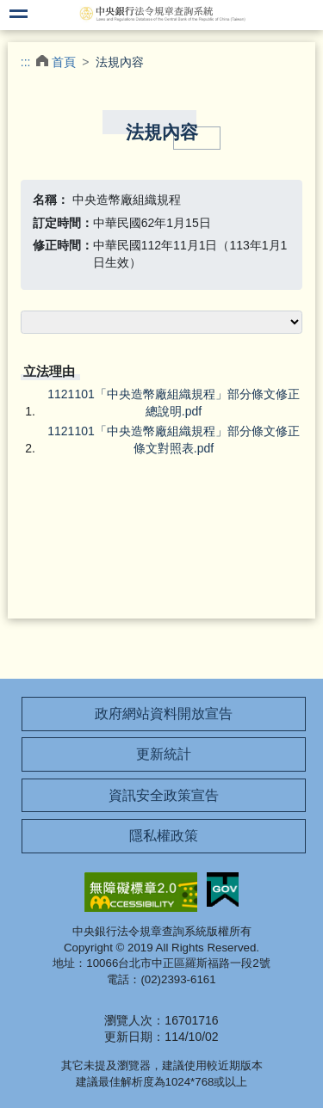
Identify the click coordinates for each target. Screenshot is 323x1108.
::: (26, 62)
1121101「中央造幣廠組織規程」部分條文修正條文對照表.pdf (173, 439)
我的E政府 (223, 889)
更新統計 (163, 754)
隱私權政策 (163, 835)
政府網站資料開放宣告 (164, 713)
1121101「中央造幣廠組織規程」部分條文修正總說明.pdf (173, 402)
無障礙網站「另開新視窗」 (140, 892)
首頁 (64, 62)
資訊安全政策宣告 (164, 795)
